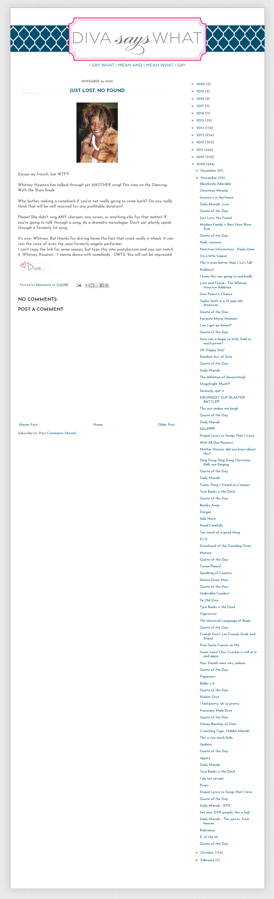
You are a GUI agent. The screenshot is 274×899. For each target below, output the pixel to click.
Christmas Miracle (214, 191)
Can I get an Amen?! (215, 325)
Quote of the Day (214, 211)
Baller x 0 (207, 684)
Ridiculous (207, 830)
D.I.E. (204, 539)
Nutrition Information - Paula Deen (227, 249)
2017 (201, 106)
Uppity (205, 758)
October (208, 853)
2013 (201, 135)
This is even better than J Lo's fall (226, 263)
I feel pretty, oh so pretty (219, 704)
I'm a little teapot (213, 256)
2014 (201, 128)
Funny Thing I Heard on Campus (225, 485)
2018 (201, 99)
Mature (205, 553)
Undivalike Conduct (215, 593)
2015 (201, 120)
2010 (201, 157)
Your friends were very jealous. (223, 663)
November (209, 178)
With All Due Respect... (217, 443)
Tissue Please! (210, 566)
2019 (201, 91)
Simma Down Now (214, 580)
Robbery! (207, 270)
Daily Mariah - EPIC (215, 806)
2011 (200, 150)
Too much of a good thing (220, 532)
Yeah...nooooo (210, 242)
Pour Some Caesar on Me (219, 645)
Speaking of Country (216, 573)
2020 (201, 84)
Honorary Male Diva (216, 711)
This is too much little (216, 738)
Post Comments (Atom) (57, 433)
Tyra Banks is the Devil (217, 492)
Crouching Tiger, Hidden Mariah (224, 731)
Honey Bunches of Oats (218, 724)
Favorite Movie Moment (219, 319)
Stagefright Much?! (215, 384)
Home (98, 425)
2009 (201, 164)
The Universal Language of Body (225, 621)
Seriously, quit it (212, 391)
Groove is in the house (216, 198)
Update (205, 744)
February (208, 860)
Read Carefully (211, 526)
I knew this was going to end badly (226, 276)
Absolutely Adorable (215, 184)
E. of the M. (209, 837)
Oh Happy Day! (212, 350)
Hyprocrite (208, 614)
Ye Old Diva (209, 600)
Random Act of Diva (216, 357)
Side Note (208, 519)
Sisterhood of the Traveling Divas (225, 546)
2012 (201, 142)
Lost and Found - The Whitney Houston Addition (223, 285)
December (209, 171)
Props (204, 785)
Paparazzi (207, 677)
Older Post (166, 425)
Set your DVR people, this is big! (225, 812)
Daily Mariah (210, 370)
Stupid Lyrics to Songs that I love (226, 792)
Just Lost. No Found (97, 91)
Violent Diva (209, 697)
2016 (201, 113)
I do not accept (212, 779)
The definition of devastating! (222, 377)
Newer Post (28, 425)
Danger (205, 512)
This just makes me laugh (219, 409)
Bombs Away (210, 505)
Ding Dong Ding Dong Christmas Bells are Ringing (225, 463)
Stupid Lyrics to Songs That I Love (227, 436)
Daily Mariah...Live (214, 204)
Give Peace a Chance (216, 294)
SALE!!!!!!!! (207, 429)
